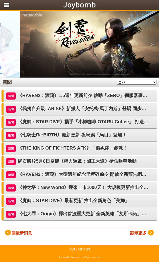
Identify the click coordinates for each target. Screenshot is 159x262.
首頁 (72, 249)
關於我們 (84, 249)
